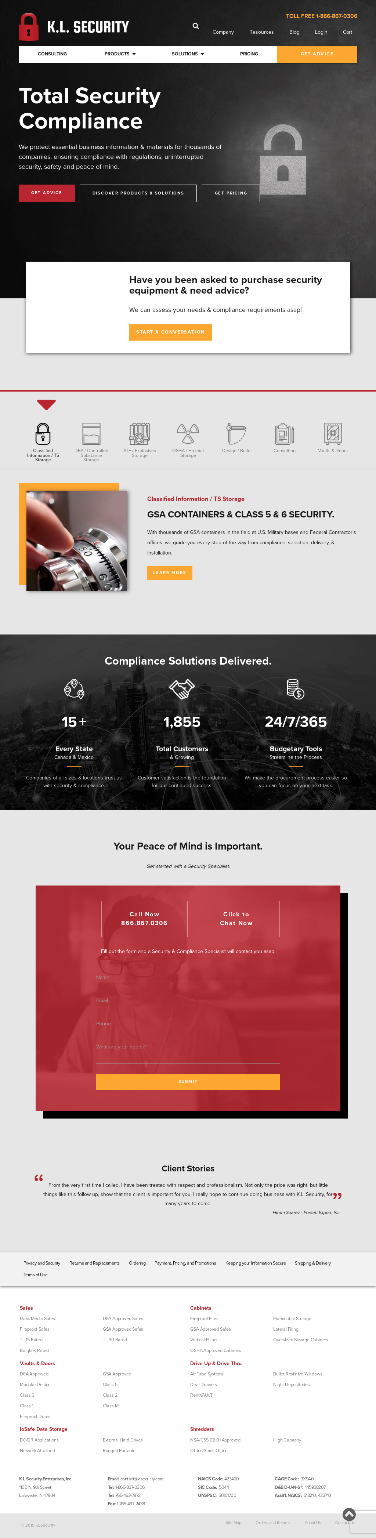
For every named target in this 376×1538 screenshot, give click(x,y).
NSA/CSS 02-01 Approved (215, 1440)
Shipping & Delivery (313, 1263)
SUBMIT (188, 1081)
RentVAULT (201, 1395)
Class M (111, 1406)
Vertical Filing (203, 1340)
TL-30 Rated (115, 1340)
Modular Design (35, 1385)
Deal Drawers (203, 1385)
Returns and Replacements (94, 1263)
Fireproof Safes (35, 1329)
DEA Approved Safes (123, 1318)
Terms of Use (36, 1275)
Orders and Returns (273, 1522)
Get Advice (46, 192)
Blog (294, 32)
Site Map (233, 1522)
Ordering (137, 1263)
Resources (261, 32)
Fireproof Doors (35, 1416)
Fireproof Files (204, 1318)
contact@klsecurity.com (141, 1479)
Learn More (169, 572)
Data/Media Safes (37, 1318)
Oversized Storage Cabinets (300, 1340)
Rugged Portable (119, 1451)
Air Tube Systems (207, 1374)
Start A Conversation (170, 332)
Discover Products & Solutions (138, 193)
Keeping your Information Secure (255, 1263)
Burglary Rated (34, 1350)
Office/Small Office (208, 1451)
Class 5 (110, 1385)
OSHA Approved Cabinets (215, 1350)
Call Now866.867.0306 (144, 919)
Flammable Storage (292, 1318)
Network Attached (37, 1451)
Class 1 (26, 1406)
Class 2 (110, 1395)
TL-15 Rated (31, 1340)
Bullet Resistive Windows (297, 1374)
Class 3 (27, 1395)
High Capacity (287, 1440)
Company (223, 32)
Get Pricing (231, 193)
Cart (347, 32)
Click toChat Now (236, 919)
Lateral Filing (285, 1329)
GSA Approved (117, 1374)
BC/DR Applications (39, 1440)
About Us (313, 1522)
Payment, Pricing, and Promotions (185, 1263)
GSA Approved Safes (123, 1329)
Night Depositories (291, 1385)
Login (321, 32)
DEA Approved (34, 1374)
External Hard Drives (123, 1440)
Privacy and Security (42, 1263)
